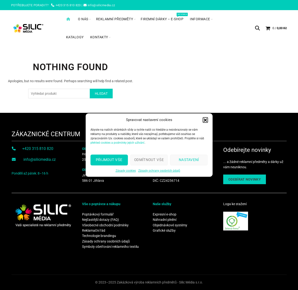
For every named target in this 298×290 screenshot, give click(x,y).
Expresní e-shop (164, 214)
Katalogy (75, 37)
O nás (83, 19)
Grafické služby (164, 230)
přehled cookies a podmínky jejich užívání (117, 143)
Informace (200, 19)
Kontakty (99, 37)
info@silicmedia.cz (39, 159)
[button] (205, 120)
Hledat (101, 93)
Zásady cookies (126, 171)
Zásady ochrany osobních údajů (159, 171)
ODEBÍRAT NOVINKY (244, 179)
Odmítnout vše (149, 160)
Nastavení (189, 160)
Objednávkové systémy (170, 225)
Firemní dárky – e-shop (164, 17)
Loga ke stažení (235, 204)
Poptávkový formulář (98, 214)
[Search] (257, 28)
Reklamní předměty (114, 19)
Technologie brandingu (99, 236)
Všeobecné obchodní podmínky (105, 225)
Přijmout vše (109, 160)
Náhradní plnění (165, 220)
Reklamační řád (93, 230)
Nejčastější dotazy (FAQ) (100, 220)
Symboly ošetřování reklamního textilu (110, 247)
